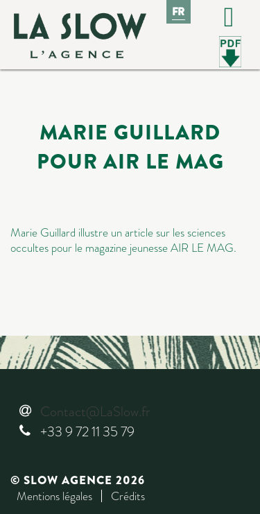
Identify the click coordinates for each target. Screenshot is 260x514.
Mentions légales (54, 496)
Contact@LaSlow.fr (95, 412)
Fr (179, 11)
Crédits (128, 496)
